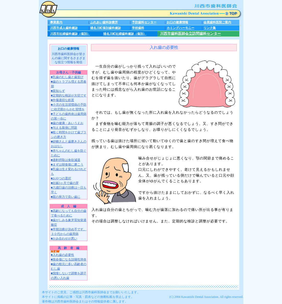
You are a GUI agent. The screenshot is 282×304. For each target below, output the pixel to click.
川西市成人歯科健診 (64, 28)
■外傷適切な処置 (62, 100)
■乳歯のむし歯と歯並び (67, 77)
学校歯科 (138, 28)
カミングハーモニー (180, 28)
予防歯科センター (144, 22)
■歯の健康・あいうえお (67, 123)
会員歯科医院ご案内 (217, 22)
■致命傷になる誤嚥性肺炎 (68, 259)
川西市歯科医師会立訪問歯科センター (190, 34)
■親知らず (58, 91)
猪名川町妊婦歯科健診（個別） (124, 34)
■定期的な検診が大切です (68, 95)
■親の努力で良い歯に (65, 197)
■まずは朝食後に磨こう (67, 164)
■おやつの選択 (61, 178)
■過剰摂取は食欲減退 (65, 160)
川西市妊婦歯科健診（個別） (70, 34)
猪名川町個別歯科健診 (105, 28)
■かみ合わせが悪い (64, 238)
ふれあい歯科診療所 (104, 22)
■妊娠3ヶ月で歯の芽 (65, 183)
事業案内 (56, 22)
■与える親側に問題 (64, 127)
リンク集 (210, 28)
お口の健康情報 (177, 22)
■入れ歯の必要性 (62, 253)
